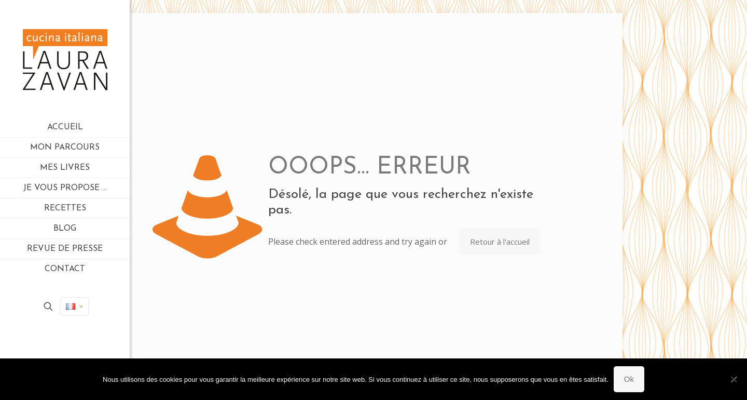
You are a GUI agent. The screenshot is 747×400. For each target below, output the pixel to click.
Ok (629, 379)
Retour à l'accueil (500, 241)
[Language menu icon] (74, 306)
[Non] (734, 379)
